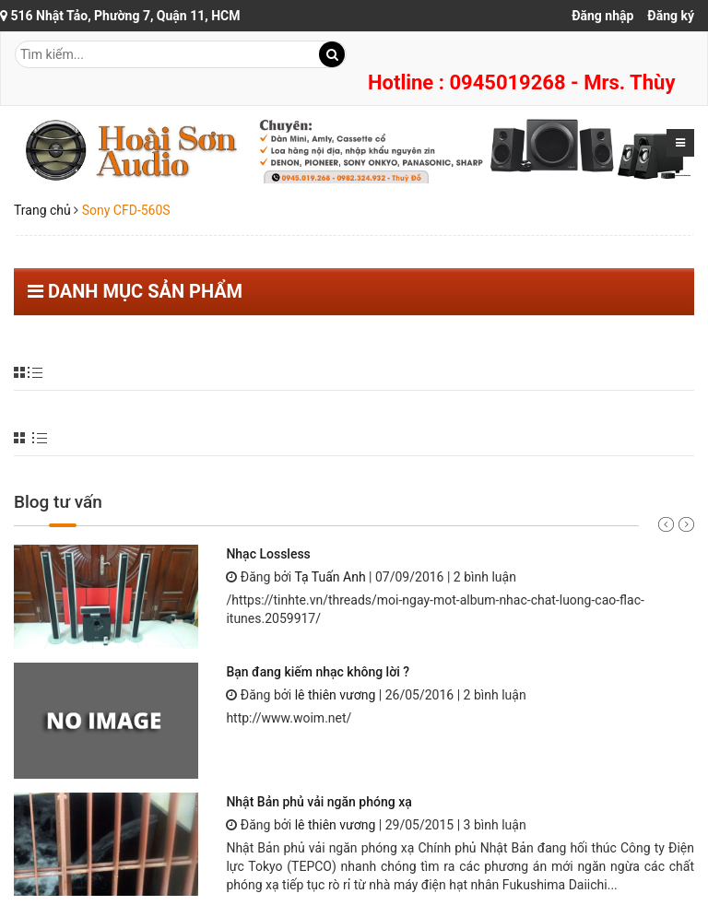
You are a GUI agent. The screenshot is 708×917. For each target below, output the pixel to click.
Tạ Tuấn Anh (329, 577)
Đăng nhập (602, 15)
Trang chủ (42, 210)
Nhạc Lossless (268, 554)
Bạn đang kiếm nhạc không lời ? (317, 671)
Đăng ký (670, 15)
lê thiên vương (335, 695)
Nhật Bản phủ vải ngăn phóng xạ (318, 801)
